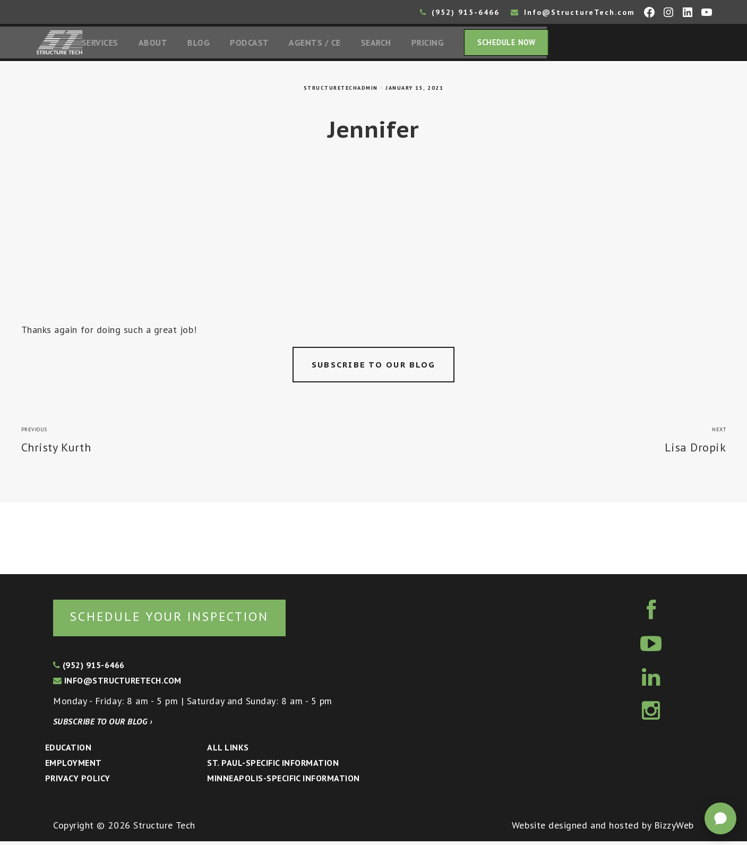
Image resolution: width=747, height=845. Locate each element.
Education (68, 750)
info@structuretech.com (117, 683)
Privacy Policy (77, 781)
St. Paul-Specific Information (273, 766)
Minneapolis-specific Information (283, 781)
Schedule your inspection (178, 619)
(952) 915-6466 (460, 12)
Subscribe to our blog (373, 367)
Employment (73, 766)
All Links (227, 750)
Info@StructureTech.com (573, 12)
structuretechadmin (341, 90)
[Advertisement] (373, 245)
